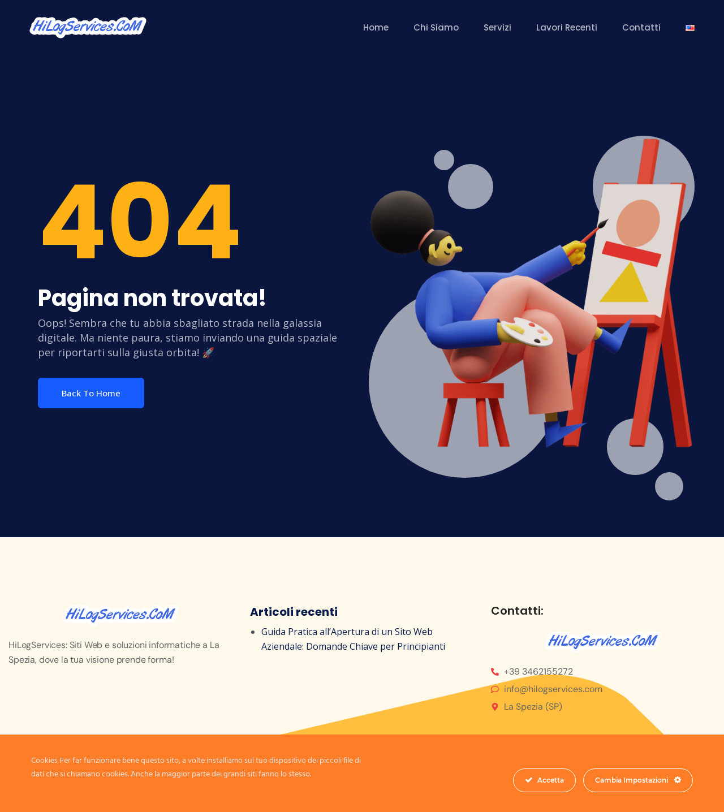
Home (376, 27)
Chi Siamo (436, 27)
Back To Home (91, 393)
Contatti (641, 27)
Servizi (497, 27)
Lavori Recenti (566, 27)
